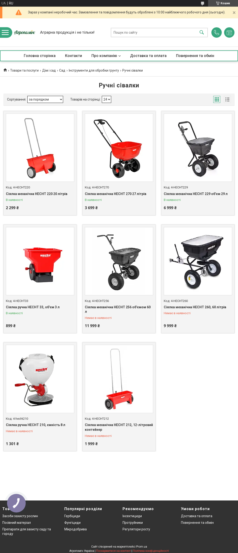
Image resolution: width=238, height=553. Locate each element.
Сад (62, 70)
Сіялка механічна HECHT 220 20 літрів (36, 194)
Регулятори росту (136, 529)
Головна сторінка (40, 55)
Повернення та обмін (195, 55)
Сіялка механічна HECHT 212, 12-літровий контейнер (119, 427)
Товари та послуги (24, 70)
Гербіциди (72, 516)
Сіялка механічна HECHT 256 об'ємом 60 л (118, 309)
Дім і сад (49, 70)
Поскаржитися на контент (113, 551)
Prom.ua (141, 546)
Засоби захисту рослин (20, 516)
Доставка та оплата (148, 55)
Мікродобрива (75, 529)
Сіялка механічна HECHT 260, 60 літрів (195, 307)
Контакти (73, 55)
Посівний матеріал (16, 523)
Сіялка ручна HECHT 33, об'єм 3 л (33, 307)
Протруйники (133, 523)
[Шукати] (201, 32)
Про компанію (104, 55)
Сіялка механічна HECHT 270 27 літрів (115, 194)
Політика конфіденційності (151, 551)
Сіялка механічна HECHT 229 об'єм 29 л (196, 194)
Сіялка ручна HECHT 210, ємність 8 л (35, 425)
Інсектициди (132, 516)
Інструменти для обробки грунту (94, 70)
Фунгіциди (72, 523)
